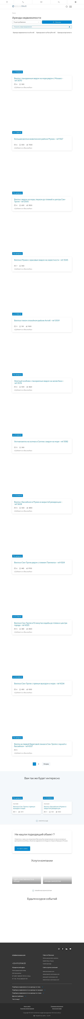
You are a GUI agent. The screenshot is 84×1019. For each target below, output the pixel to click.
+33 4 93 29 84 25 (19, 963)
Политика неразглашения (27, 1008)
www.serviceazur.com (48, 971)
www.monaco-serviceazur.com (51, 979)
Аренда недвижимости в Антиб (23, 32)
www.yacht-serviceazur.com (50, 977)
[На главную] (19, 6)
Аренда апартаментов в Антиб (68, 32)
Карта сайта (27, 1006)
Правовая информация (57, 1006)
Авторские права (57, 1008)
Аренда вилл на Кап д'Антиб (45, 32)
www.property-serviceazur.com (51, 974)
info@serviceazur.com (18, 955)
